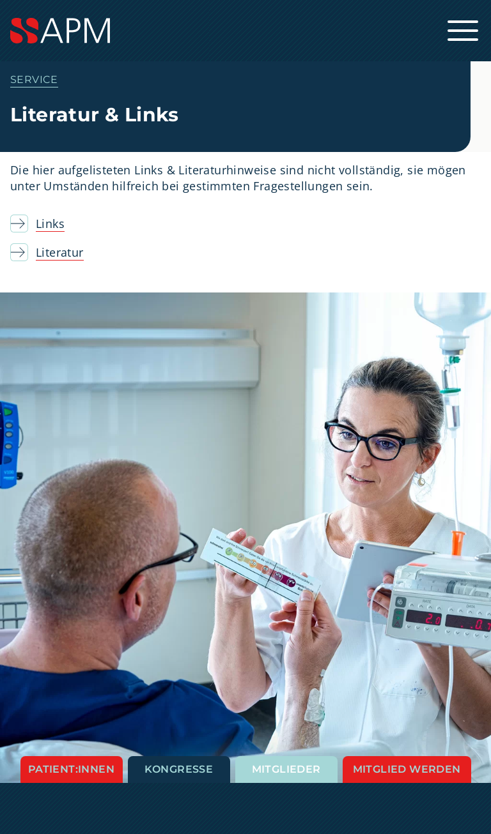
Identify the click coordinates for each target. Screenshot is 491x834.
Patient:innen (71, 769)
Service (34, 79)
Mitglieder (286, 769)
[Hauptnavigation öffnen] (462, 30)
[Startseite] (245, 30)
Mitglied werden (407, 769)
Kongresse (179, 769)
